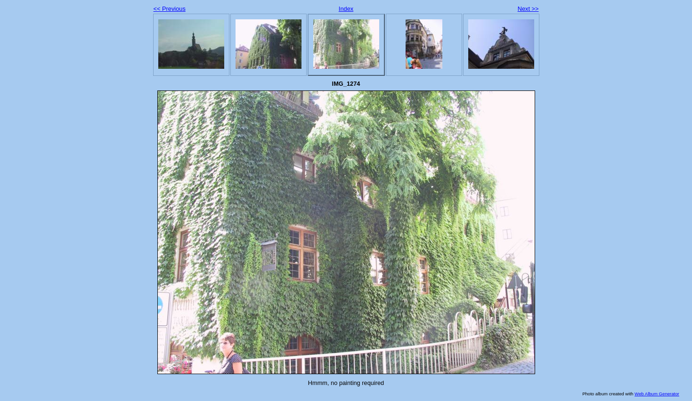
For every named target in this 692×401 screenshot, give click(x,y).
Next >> (528, 8)
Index (346, 8)
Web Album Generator (657, 393)
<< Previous (170, 8)
